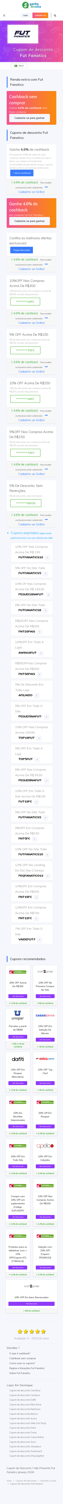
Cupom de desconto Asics (22, 1441)
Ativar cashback (21, 173)
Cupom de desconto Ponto (23, 1432)
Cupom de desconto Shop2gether (26, 1455)
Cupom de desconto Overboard (25, 1451)
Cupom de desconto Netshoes (24, 1409)
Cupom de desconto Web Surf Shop (27, 1423)
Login (25, 15)
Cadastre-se (40, 15)
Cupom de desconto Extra (22, 1427)
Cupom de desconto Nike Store (25, 1404)
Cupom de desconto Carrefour (24, 1390)
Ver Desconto (17, 996)
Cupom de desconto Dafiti (22, 1399)
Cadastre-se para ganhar (29, 118)
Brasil (19, 66)
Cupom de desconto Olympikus (25, 1446)
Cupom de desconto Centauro (24, 1395)
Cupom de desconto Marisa (23, 1413)
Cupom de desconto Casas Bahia (26, 1437)
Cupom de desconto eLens (23, 1418)
